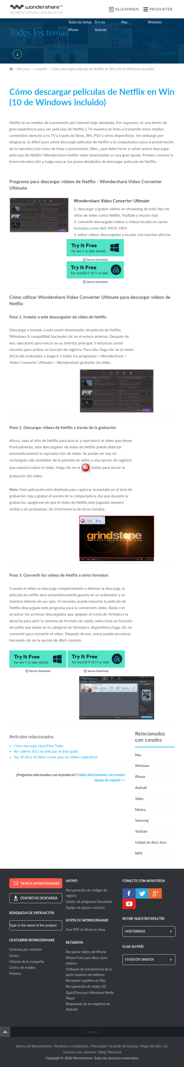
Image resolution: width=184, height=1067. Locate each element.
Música (140, 810)
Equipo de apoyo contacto (85, 908)
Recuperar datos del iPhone (86, 952)
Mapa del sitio (151, 1046)
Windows (155, 22)
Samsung (141, 820)
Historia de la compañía (26, 962)
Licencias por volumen (25, 949)
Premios (15, 973)
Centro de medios (22, 967)
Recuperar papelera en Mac (86, 980)
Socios (14, 956)
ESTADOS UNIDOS (139, 959)
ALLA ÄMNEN (127, 9)
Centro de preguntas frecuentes (89, 902)
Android (100, 30)
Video (139, 799)
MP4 (138, 853)
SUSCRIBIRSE (135, 931)
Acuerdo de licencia (123, 1046)
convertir (40, 69)
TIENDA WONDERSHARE (40, 883)
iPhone (73, 30)
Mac (124, 22)
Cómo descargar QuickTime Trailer (38, 746)
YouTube (141, 831)
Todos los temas (80, 22)
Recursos (23, 69)
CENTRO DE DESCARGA (39, 898)
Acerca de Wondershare (33, 1046)
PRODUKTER (160, 9)
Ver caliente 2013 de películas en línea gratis (46, 751)
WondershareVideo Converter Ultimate (112, 200)
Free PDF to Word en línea (85, 930)
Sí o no (100, 22)
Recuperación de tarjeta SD (86, 986)
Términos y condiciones (71, 1046)
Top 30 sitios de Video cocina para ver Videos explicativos (56, 757)
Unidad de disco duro (151, 842)
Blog (102, 1052)
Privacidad (98, 1046)
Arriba (92, 1031)
